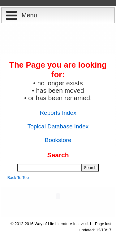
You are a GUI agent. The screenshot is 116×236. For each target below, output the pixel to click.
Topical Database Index (58, 126)
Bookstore (58, 140)
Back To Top (18, 177)
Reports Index (58, 112)
